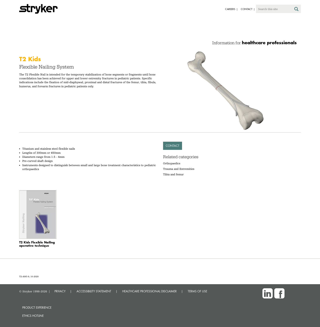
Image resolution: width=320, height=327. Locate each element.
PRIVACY (60, 291)
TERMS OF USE (197, 291)
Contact (172, 146)
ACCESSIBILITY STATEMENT (94, 291)
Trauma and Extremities (178, 168)
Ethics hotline (33, 316)
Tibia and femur (173, 174)
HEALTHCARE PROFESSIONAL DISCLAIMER (149, 291)
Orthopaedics (171, 163)
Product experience (36, 307)
